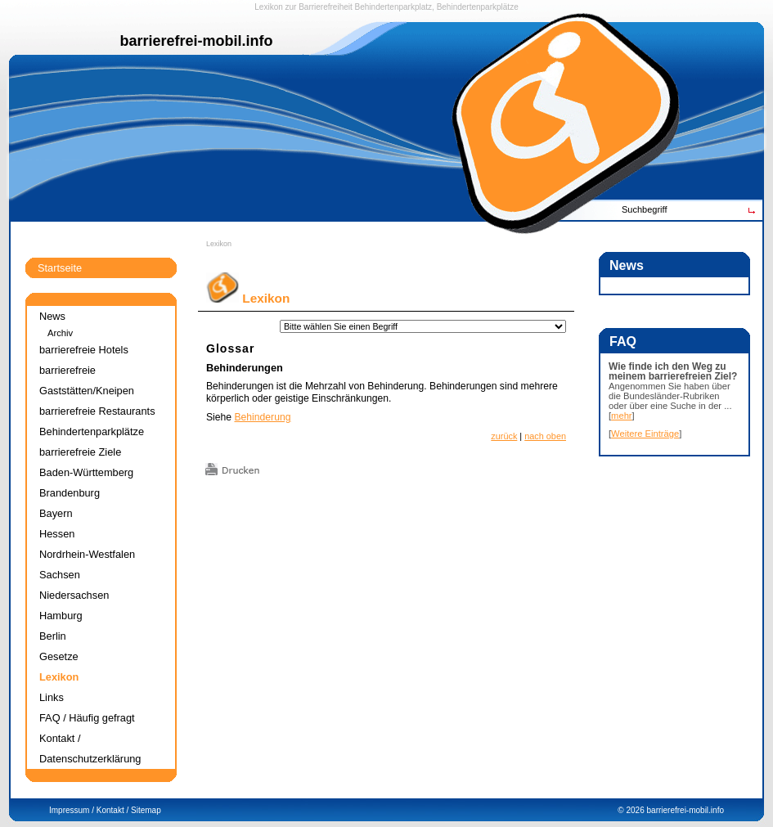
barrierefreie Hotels (83, 350)
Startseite (60, 268)
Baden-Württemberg (86, 472)
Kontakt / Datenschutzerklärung (90, 748)
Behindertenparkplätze (91, 431)
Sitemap (146, 810)
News (52, 316)
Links (51, 697)
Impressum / (71, 810)
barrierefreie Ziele (80, 452)
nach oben (545, 436)
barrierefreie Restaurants (97, 411)
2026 (635, 810)
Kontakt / (112, 810)
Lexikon (218, 244)
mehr (621, 415)
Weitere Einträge (645, 433)
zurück (504, 436)
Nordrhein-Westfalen (87, 554)
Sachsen (59, 575)
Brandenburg (69, 493)
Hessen (56, 534)
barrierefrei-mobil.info (685, 810)
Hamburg (61, 615)
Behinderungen (244, 368)
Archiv (60, 333)
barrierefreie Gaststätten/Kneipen (86, 380)
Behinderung (262, 417)
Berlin (52, 636)
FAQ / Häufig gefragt (87, 718)
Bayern (56, 513)
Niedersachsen (74, 595)
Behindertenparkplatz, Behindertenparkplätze (437, 6)
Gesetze (59, 656)
